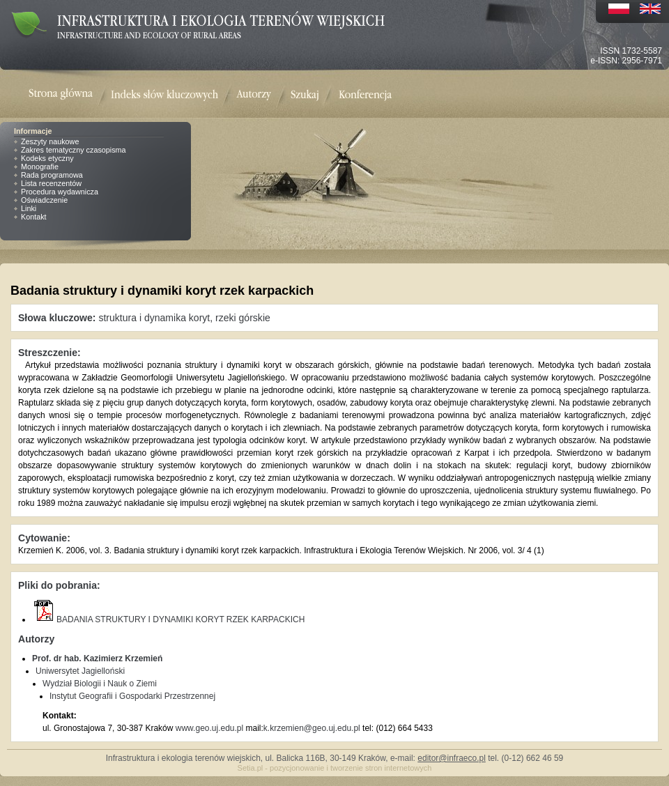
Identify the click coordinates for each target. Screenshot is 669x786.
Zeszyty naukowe (50, 141)
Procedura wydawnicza (59, 191)
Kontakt (34, 217)
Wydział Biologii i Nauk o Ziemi (100, 683)
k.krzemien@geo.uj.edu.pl (311, 728)
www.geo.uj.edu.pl (209, 728)
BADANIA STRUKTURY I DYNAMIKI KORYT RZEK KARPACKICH (168, 619)
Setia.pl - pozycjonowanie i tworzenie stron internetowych (335, 768)
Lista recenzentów (51, 183)
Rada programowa (52, 175)
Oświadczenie (44, 200)
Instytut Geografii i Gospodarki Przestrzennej (132, 696)
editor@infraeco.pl (451, 758)
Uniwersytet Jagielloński (80, 671)
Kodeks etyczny (47, 158)
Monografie (40, 166)
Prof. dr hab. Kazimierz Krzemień (97, 658)
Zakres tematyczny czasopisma (73, 150)
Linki (28, 208)
